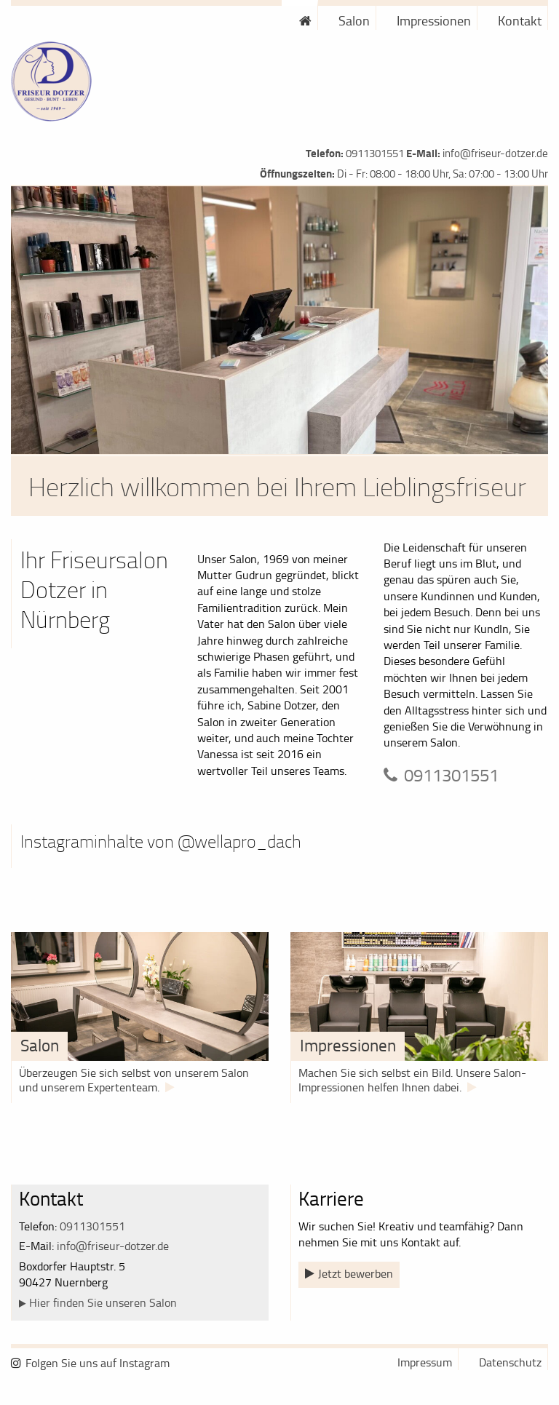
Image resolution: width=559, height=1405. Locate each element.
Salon (354, 20)
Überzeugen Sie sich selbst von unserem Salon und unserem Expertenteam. (134, 1080)
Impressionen (434, 20)
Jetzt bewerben (355, 1273)
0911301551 (375, 153)
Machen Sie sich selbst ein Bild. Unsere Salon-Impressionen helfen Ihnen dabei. (412, 1080)
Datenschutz (510, 1362)
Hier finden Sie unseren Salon (103, 1302)
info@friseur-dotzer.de (495, 153)
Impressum (424, 1362)
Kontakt (520, 20)
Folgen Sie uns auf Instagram (97, 1363)
